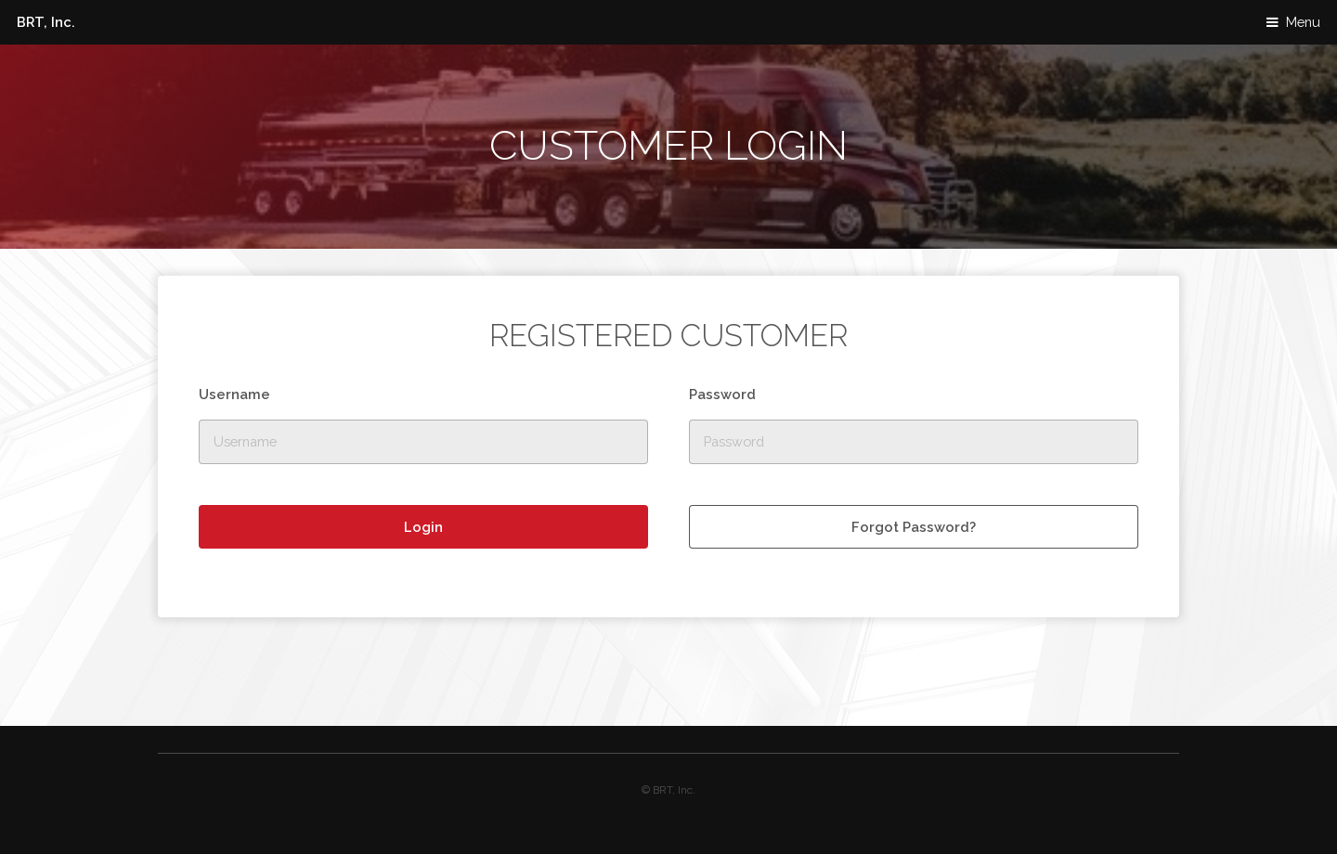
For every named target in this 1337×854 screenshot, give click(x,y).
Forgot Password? (913, 527)
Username (234, 394)
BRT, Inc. (46, 22)
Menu (1303, 22)
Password (722, 394)
